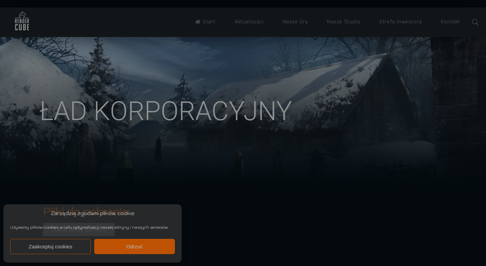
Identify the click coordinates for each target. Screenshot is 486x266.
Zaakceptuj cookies (50, 246)
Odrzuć (134, 246)
